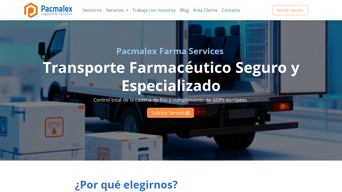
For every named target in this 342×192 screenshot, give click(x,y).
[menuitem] (92, 10)
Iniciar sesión (290, 10)
